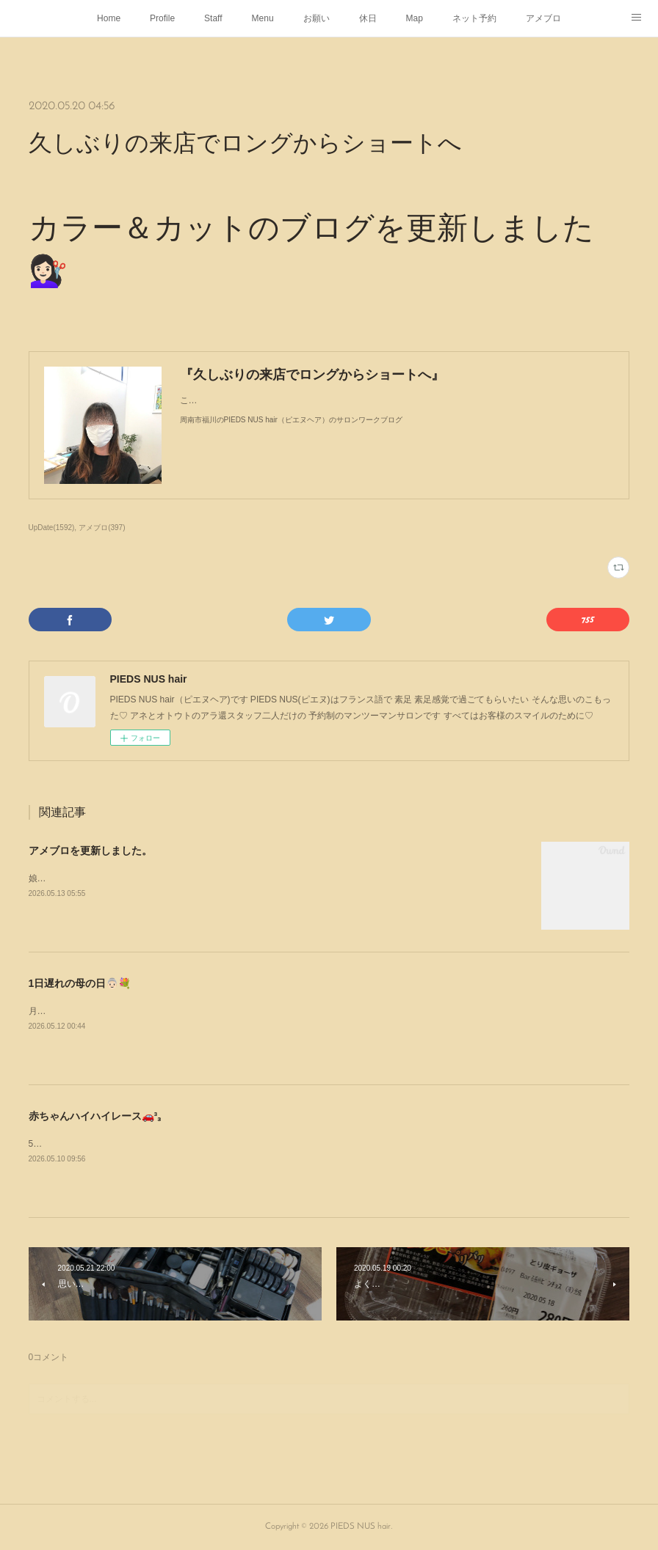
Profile (162, 18)
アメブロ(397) (102, 528)
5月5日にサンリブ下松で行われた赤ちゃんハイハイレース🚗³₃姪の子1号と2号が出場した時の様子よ (228, 1144)
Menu (263, 18)
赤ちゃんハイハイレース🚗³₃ (95, 1116)
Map (414, 18)
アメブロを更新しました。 (90, 850)
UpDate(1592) (52, 528)
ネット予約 (474, 18)
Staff (213, 18)
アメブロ (543, 18)
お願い (316, 18)
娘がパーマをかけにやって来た (90, 878)
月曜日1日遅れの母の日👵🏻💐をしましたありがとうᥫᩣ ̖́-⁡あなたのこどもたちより (186, 1011)
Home (108, 18)
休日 (368, 18)
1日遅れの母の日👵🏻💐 (80, 983)
